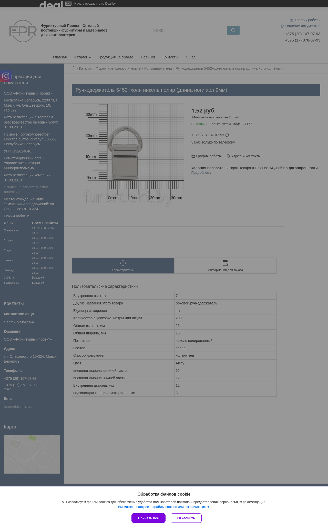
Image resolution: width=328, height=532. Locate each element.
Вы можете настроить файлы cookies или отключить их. (162, 507)
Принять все (148, 518)
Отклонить (186, 518)
